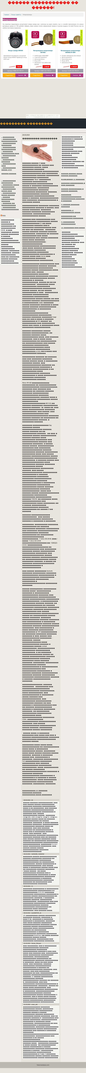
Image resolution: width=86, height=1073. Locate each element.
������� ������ (31, 793)
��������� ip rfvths (31, 351)
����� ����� (8, 174)
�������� (8, 137)
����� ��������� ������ (7, 199)
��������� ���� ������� (37, 795)
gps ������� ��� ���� (73, 228)
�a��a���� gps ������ (73, 179)
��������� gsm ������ (34, 790)
